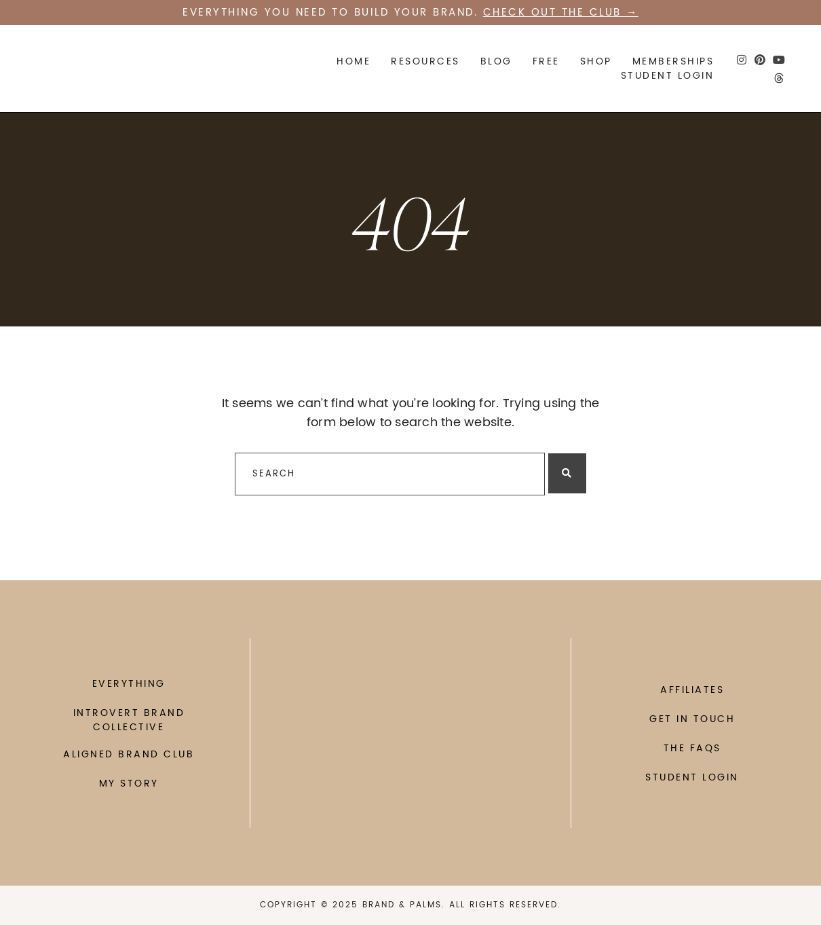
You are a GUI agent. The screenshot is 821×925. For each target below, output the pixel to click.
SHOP (596, 61)
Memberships (673, 61)
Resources (425, 61)
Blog (496, 61)
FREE (546, 61)
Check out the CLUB (552, 12)
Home (353, 61)
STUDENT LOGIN (667, 76)
